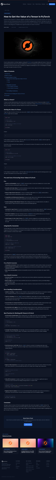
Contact (47, 466)
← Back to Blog (6, 10)
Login (47, 4)
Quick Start (18, 463)
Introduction (7, 73)
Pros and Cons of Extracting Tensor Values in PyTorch (17, 78)
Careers (47, 463)
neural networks (38, 103)
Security (47, 464)
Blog (37, 463)
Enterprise (43, 4)
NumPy (48, 102)
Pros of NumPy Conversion (13, 86)
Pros (9, 80)
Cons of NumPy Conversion (13, 88)
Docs (34, 4)
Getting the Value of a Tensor (11, 77)
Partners (24, 4)
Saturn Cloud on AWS (30, 465)
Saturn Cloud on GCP (29, 467)
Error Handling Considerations (12, 90)
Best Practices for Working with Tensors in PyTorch (15, 93)
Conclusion (7, 95)
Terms (50, 477)
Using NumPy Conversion (11, 84)
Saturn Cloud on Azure (30, 469)
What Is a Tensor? (8, 75)
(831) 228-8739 (4, 468)
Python (6, 113)
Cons (9, 82)
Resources (29, 4)
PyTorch (29, 62)
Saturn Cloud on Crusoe (29, 471)
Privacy (53, 477)
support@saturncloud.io (6, 467)
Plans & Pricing (38, 4)
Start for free (52, 4)
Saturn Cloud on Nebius (29, 464)
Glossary (37, 464)
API (16, 464)
